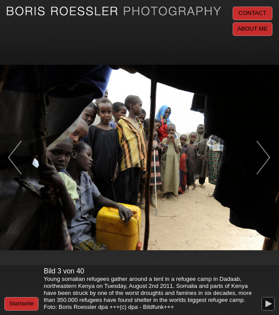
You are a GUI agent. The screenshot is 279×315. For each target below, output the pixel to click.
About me (252, 28)
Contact (252, 13)
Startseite (21, 303)
